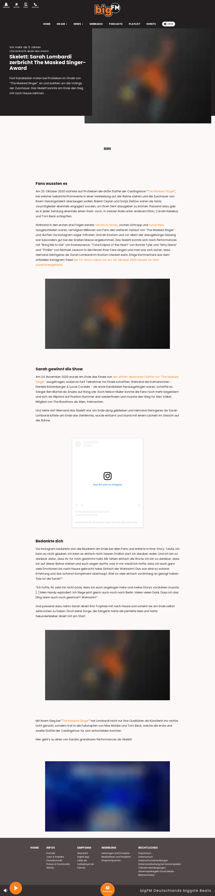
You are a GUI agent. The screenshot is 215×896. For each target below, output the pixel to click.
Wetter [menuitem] (50, 867)
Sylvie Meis (156, 225)
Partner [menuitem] (81, 867)
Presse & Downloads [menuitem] (58, 864)
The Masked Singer (161, 191)
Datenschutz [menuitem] (145, 856)
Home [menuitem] (34, 848)
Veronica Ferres (106, 225)
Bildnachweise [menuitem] (146, 875)
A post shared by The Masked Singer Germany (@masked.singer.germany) (111, 522)
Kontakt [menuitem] (50, 853)
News (25, 6)
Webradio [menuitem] (96, 24)
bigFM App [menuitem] (83, 856)
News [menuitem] (78, 24)
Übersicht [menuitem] (82, 853)
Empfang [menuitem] (84, 848)
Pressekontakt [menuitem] (54, 860)
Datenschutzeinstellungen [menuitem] (153, 860)
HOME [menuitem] (46, 24)
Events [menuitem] (151, 24)
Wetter (16, 6)
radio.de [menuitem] (82, 860)
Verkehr (6, 6)
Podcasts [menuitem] (116, 24)
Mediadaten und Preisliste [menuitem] (116, 856)
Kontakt (35, 6)
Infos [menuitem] (50, 848)
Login (168, 24)
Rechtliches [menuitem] (148, 848)
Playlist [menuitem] (134, 24)
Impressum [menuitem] (144, 853)
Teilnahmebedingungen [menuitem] (152, 867)
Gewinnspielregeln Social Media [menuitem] (156, 871)
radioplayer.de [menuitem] (85, 864)
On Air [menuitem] (62, 24)
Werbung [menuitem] (108, 848)
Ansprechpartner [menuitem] (111, 860)
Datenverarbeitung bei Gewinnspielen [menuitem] (159, 864)
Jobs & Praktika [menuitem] (55, 856)
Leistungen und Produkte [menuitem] (115, 853)
